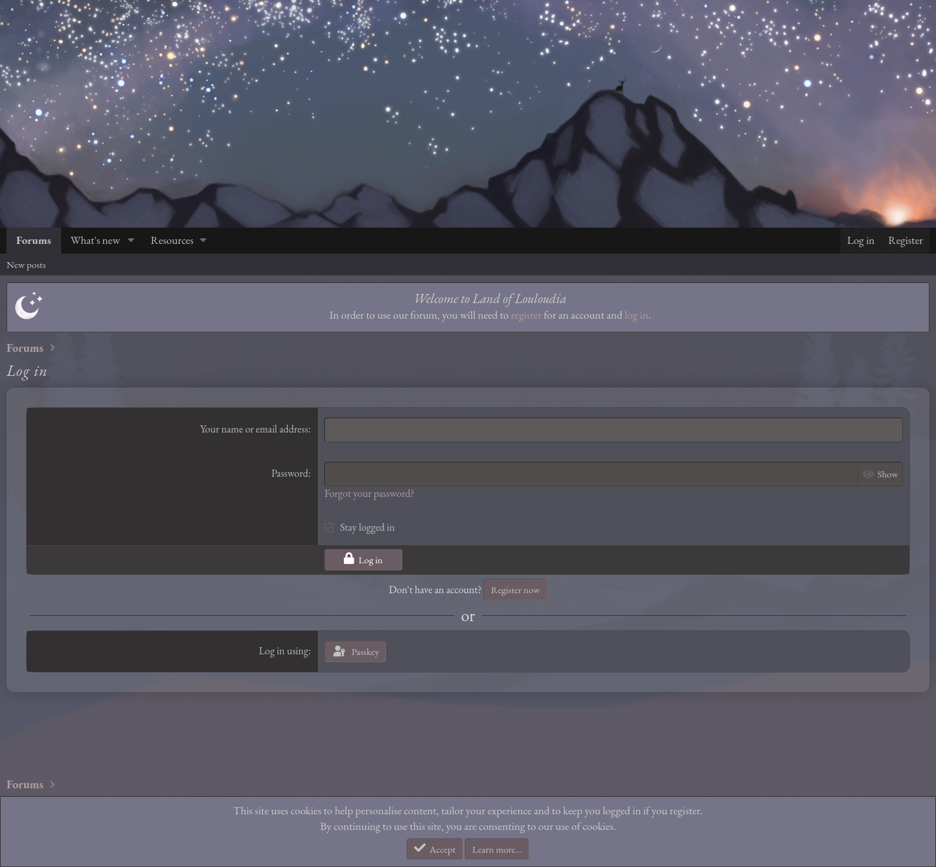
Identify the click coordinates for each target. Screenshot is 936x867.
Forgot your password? (369, 493)
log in (636, 315)
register (526, 315)
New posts (26, 264)
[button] (130, 241)
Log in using (283, 651)
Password (289, 473)
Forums (33, 240)
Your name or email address (254, 429)
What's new (95, 240)
